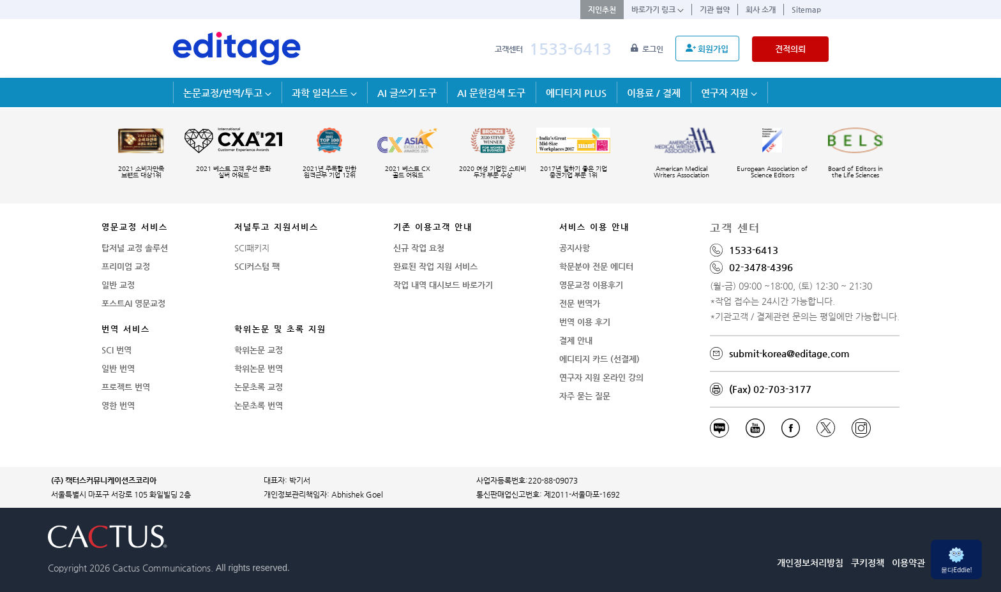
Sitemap (806, 9)
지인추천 (602, 9)
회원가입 (707, 48)
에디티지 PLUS (576, 92)
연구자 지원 (729, 92)
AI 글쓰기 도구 (407, 92)
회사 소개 (761, 9)
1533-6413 (570, 49)
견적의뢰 (790, 49)
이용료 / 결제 (654, 92)
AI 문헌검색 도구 (491, 92)
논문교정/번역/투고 (227, 92)
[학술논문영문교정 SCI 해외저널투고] (237, 48)
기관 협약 (715, 9)
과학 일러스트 (324, 92)
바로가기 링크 (657, 9)
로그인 (648, 49)
